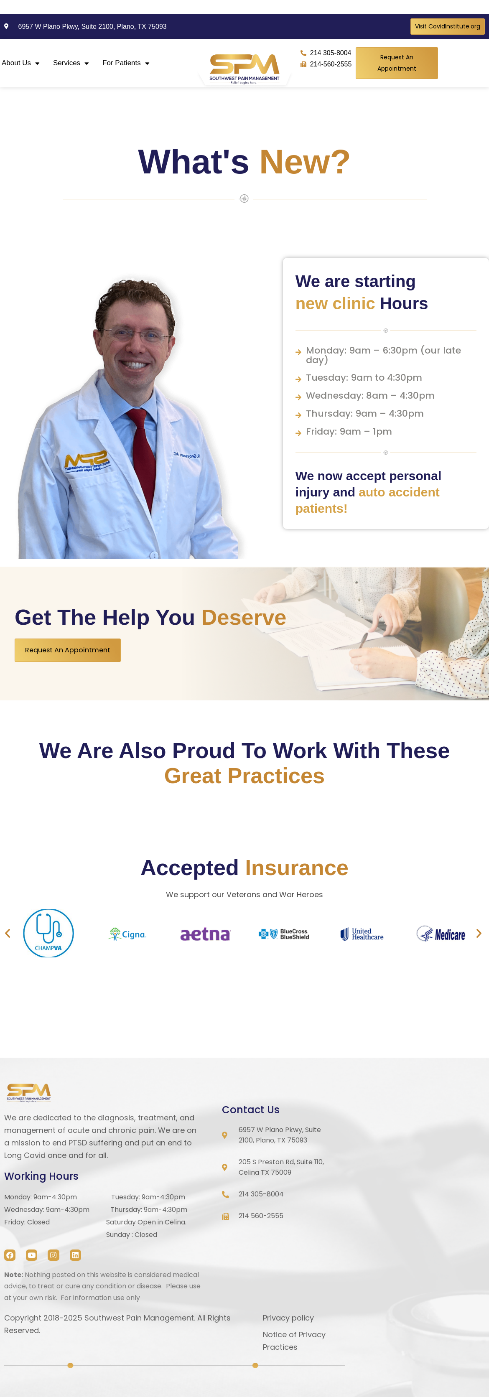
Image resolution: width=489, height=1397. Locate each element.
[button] (7, 933)
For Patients (126, 63)
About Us (21, 63)
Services (71, 63)
